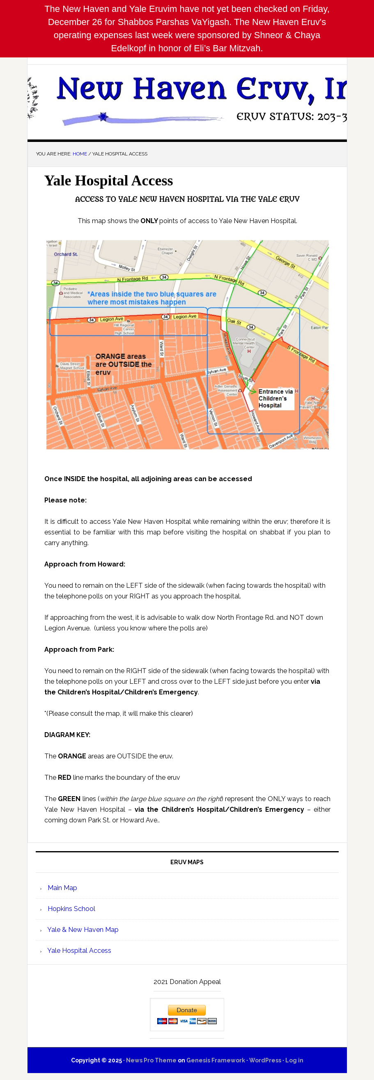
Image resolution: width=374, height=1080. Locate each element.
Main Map (61, 888)
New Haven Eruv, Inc (187, 98)
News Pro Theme (151, 1060)
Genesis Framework (215, 1060)
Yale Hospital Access (78, 950)
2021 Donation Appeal (187, 982)
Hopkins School (70, 909)
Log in (294, 1060)
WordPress (265, 1060)
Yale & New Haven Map (82, 930)
